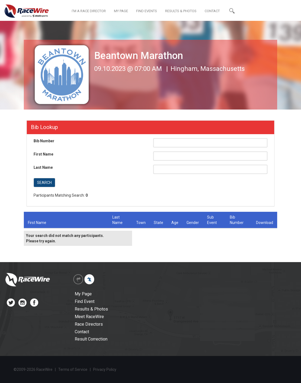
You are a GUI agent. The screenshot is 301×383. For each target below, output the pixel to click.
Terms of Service (72, 369)
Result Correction (91, 339)
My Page (83, 293)
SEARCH (44, 182)
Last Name (43, 167)
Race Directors (89, 324)
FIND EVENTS (146, 11)
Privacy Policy (104, 369)
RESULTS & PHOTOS (181, 11)
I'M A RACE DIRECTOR (89, 11)
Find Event (84, 301)
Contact (82, 331)
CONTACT (212, 11)
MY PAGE (121, 11)
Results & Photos (91, 309)
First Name (43, 154)
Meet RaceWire (89, 316)
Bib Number (44, 141)
